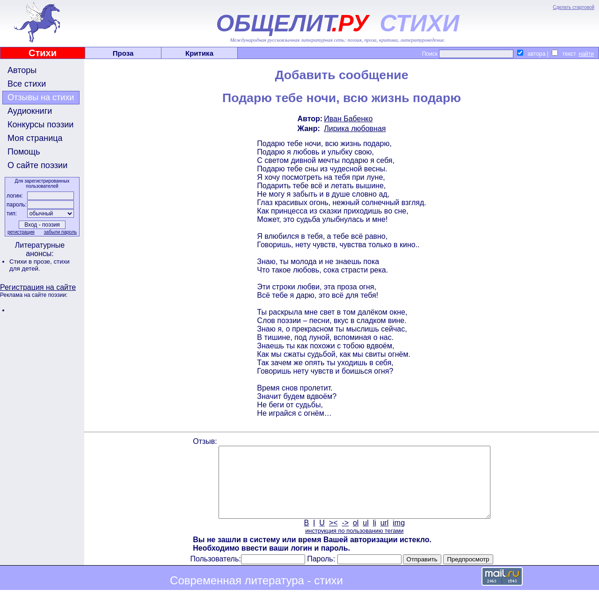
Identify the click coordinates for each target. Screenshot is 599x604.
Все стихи (26, 83)
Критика (199, 53)
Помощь (23, 151)
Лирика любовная (355, 129)
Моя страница (35, 138)
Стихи (43, 53)
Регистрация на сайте (38, 287)
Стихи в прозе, (31, 261)
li (374, 537)
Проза (123, 53)
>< (333, 537)
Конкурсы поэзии (40, 124)
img (399, 537)
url (384, 537)
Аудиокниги (29, 111)
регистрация (21, 232)
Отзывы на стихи (40, 97)
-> (345, 537)
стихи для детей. (39, 265)
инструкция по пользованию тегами (354, 544)
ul (365, 537)
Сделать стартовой (573, 7)
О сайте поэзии (37, 165)
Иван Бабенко (348, 119)
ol (355, 537)
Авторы (22, 70)
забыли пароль (60, 232)
